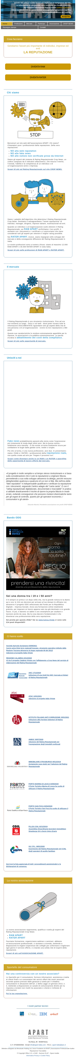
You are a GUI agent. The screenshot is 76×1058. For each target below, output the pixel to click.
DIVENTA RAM (38, 67)
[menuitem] (6, 23)
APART (4, 20)
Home (10, 20)
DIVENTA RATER (38, 77)
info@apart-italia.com (38, 1045)
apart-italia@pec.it (59, 1045)
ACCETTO (66, 17)
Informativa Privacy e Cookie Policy (38, 1055)
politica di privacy (64, 8)
